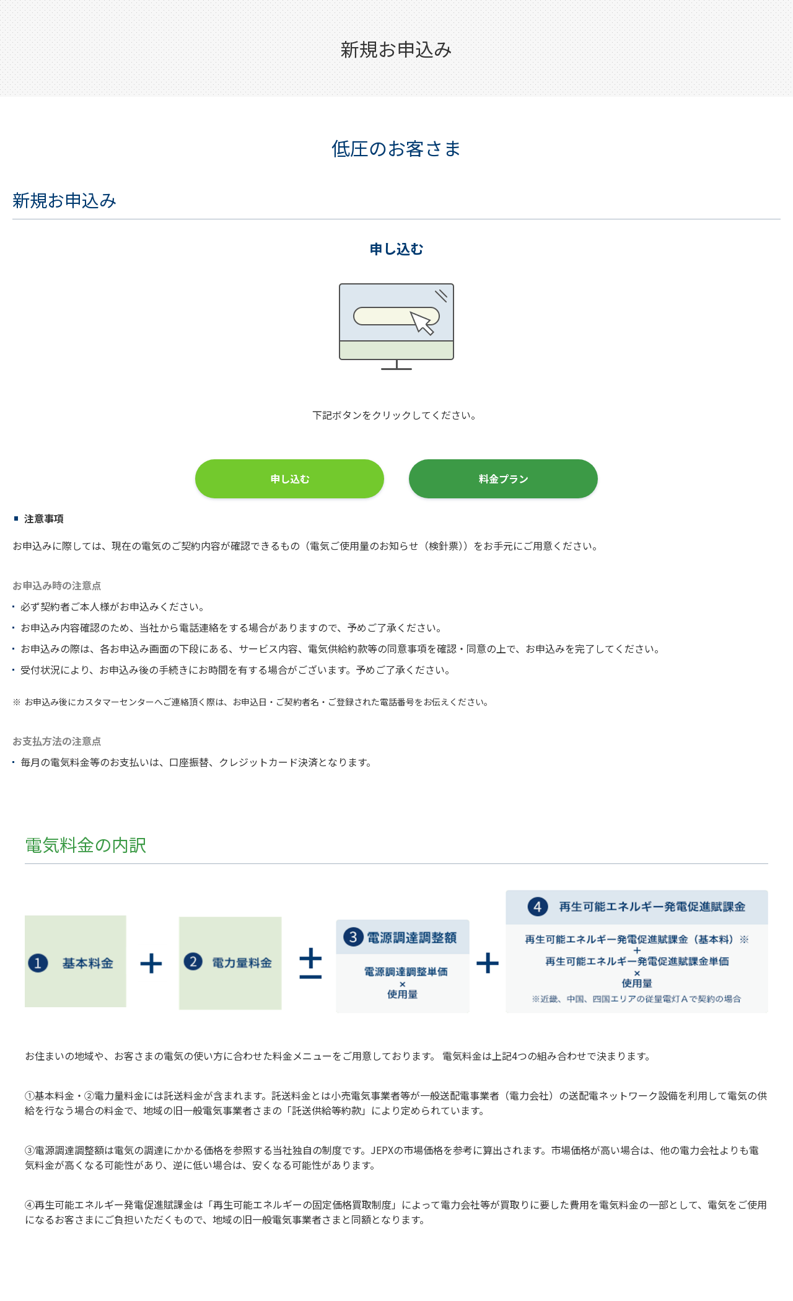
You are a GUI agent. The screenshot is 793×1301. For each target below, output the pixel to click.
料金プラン (503, 478)
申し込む (290, 478)
